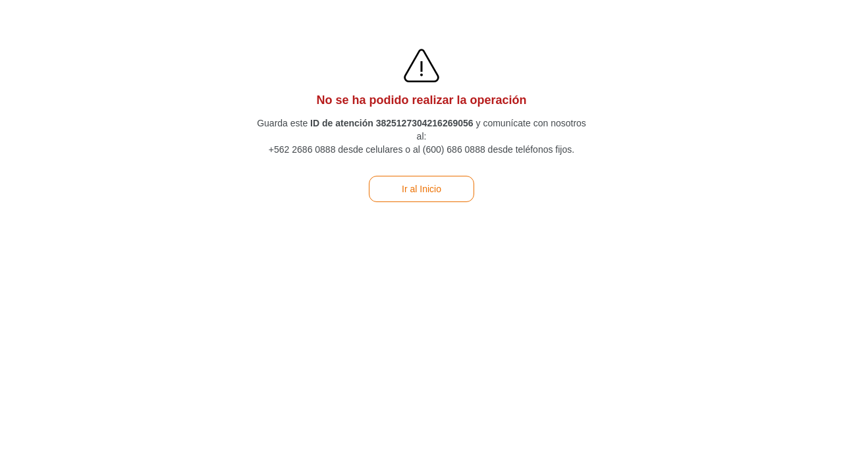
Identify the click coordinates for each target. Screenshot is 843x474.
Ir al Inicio (421, 189)
